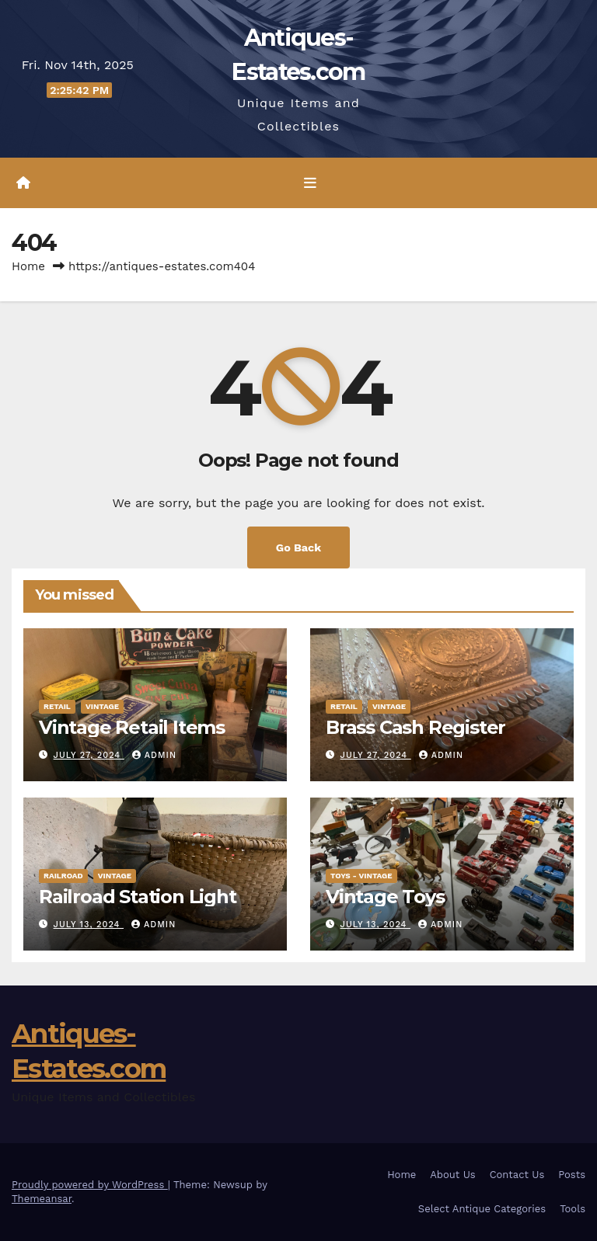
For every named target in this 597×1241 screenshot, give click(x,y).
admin (154, 755)
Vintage (102, 706)
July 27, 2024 (89, 755)
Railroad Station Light (137, 896)
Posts (571, 1174)
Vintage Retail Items (132, 727)
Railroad (63, 875)
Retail (57, 706)
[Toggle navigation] (310, 183)
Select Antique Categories (482, 1209)
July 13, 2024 (89, 924)
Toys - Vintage (361, 875)
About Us (452, 1174)
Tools (572, 1209)
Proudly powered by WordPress (90, 1185)
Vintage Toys (385, 896)
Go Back (298, 547)
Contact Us (517, 1174)
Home (28, 266)
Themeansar (42, 1198)
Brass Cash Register (415, 727)
